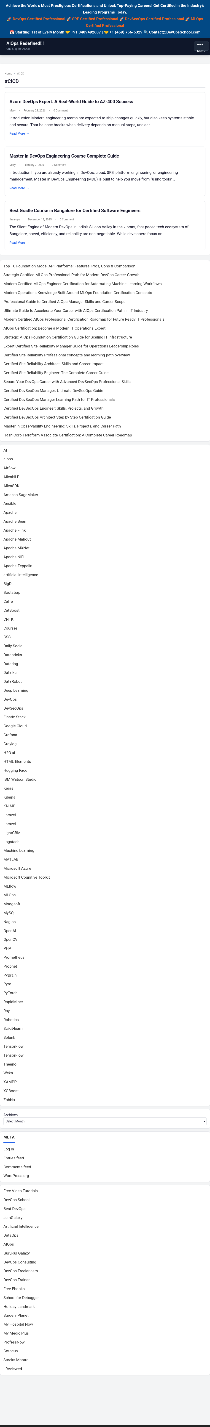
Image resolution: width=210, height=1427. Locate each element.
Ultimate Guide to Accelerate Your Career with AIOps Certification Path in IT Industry (75, 313)
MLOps (9, 897)
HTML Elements (17, 764)
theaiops (16, 220)
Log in (8, 1152)
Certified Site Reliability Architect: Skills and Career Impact (53, 366)
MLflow (9, 888)
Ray (6, 1013)
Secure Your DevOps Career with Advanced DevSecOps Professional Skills (67, 384)
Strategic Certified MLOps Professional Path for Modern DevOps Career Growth (71, 277)
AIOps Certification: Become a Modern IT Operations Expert (54, 331)
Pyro (7, 986)
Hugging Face (15, 773)
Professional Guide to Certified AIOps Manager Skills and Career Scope (64, 304)
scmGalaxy (12, 1221)
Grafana (10, 737)
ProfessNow (14, 1345)
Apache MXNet (16, 550)
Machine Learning (18, 853)
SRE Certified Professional (95, 19)
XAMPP (10, 1084)
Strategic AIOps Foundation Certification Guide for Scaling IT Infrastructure (67, 340)
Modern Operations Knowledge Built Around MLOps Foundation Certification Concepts (77, 295)
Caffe (8, 604)
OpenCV (10, 942)
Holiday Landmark (19, 1310)
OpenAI (9, 933)
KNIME (9, 808)
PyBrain (10, 977)
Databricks (12, 657)
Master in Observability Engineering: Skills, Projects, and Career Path (62, 429)
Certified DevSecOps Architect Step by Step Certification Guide (57, 420)
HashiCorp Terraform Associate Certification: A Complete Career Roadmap (67, 437)
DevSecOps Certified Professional (154, 19)
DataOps (10, 1238)
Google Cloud (15, 728)
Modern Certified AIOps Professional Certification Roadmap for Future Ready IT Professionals (83, 322)
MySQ (8, 915)
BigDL (8, 586)
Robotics (11, 1022)
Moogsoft (11, 906)
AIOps (8, 1247)
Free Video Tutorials (20, 1194)
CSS (7, 639)
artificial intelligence (20, 577)
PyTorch (10, 995)
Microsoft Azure (17, 871)
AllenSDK (11, 488)
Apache (9, 515)
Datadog (10, 666)
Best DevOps (14, 1212)
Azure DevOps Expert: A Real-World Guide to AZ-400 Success (73, 102)
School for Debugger (21, 1301)
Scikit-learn (13, 1031)
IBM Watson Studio (19, 782)
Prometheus (13, 960)
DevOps (10, 702)
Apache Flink (14, 532)
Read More (21, 135)
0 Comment (62, 111)
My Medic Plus (16, 1336)
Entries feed (13, 1161)
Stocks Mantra (15, 1363)
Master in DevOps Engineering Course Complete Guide (65, 157)
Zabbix (9, 1102)
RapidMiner (13, 1004)
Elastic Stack (14, 719)
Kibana (9, 799)
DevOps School (16, 1203)
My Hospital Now (18, 1327)
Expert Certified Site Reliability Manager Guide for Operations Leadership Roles (71, 348)
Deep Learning (15, 693)
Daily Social (13, 648)
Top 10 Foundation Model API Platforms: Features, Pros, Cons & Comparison (69, 268)
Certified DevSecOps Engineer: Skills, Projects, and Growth (53, 411)
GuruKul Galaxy (16, 1256)
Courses (10, 630)
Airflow (9, 470)
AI (5, 452)
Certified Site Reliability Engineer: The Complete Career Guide (55, 375)
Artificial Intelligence (21, 1229)
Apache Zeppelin (17, 568)
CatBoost (11, 613)
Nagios (9, 924)
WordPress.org (16, 1179)
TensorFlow (13, 1049)
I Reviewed (12, 1372)
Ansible (9, 506)
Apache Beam (15, 524)
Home (9, 74)
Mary (14, 111)
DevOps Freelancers (20, 1274)
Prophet (10, 968)
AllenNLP (11, 479)
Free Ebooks (14, 1292)
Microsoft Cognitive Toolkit (26, 879)
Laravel (9, 817)
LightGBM (12, 835)
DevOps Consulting (19, 1265)
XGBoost (11, 1093)
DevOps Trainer (16, 1283)
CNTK (8, 621)
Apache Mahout (17, 541)
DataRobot (12, 684)
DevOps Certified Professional (39, 19)
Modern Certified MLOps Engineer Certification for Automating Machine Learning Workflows (82, 286)
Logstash (11, 844)
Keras (8, 790)
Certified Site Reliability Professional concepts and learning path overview (66, 357)
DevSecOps (13, 710)
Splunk (9, 1040)
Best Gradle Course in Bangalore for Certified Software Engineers (76, 212)
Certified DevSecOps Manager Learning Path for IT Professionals (59, 402)
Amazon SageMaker (20, 497)
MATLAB (11, 862)
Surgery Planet (16, 1318)
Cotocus (10, 1354)
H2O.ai (9, 755)
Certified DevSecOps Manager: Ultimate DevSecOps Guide (53, 393)
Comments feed (17, 1170)
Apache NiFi (13, 559)
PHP (7, 951)
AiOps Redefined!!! (25, 43)
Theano (9, 1066)
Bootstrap (11, 595)
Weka (8, 1075)
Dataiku (9, 675)
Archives (11, 1117)
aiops (8, 461)
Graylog (10, 746)
